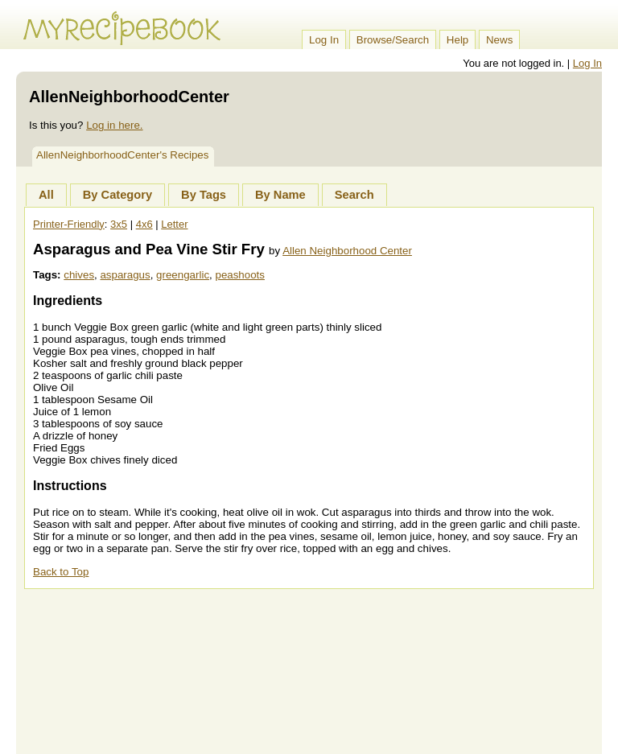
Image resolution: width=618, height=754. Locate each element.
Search (354, 194)
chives (79, 275)
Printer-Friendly (69, 224)
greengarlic (182, 275)
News (499, 40)
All (46, 194)
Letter (174, 224)
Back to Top (61, 572)
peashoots (240, 275)
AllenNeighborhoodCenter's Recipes (122, 155)
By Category (117, 194)
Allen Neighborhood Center (347, 251)
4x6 (144, 224)
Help (457, 40)
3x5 (118, 224)
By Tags (203, 194)
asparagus (125, 275)
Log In (324, 40)
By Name (280, 194)
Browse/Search (392, 40)
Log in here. (114, 125)
